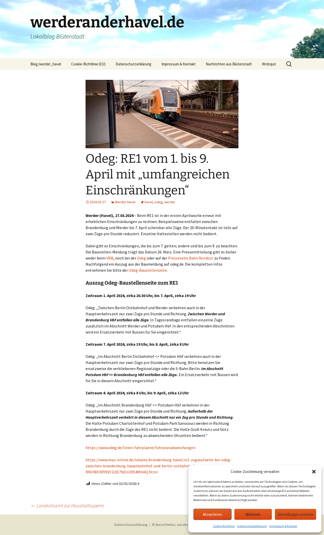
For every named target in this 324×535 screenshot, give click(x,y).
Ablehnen (253, 514)
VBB (109, 258)
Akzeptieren (212, 514)
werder (169, 202)
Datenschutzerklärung (252, 526)
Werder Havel (125, 202)
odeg (158, 202)
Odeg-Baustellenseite (148, 270)
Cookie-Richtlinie (224, 526)
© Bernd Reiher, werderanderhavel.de (181, 524)
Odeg (141, 258)
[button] (313, 471)
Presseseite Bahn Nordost (190, 258)
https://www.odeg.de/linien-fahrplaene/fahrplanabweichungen (140, 447)
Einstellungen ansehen (295, 514)
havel (149, 202)
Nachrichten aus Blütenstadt (229, 64)
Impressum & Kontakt (283, 526)
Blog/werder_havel (45, 64)
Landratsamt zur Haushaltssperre (67, 505)
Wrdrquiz (269, 64)
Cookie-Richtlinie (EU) (88, 64)
